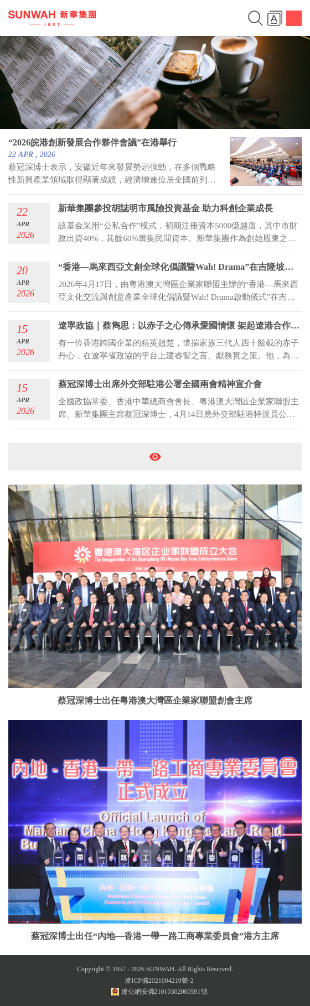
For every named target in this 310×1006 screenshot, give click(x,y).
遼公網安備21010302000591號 (159, 991)
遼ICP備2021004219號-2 (159, 980)
